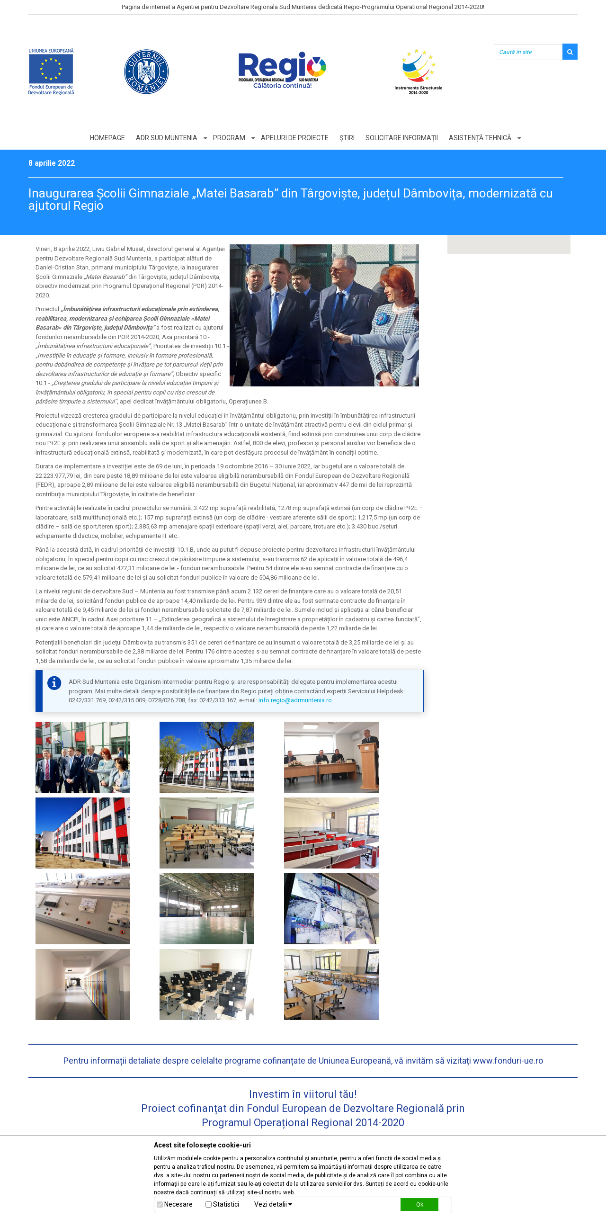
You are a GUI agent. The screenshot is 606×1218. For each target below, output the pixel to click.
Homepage (107, 138)
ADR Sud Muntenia (166, 138)
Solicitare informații (401, 138)
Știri (347, 138)
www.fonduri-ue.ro (508, 1061)
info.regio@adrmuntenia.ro (295, 700)
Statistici (226, 1204)
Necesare (178, 1204)
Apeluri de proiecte (295, 138)
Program (229, 138)
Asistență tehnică (480, 138)
